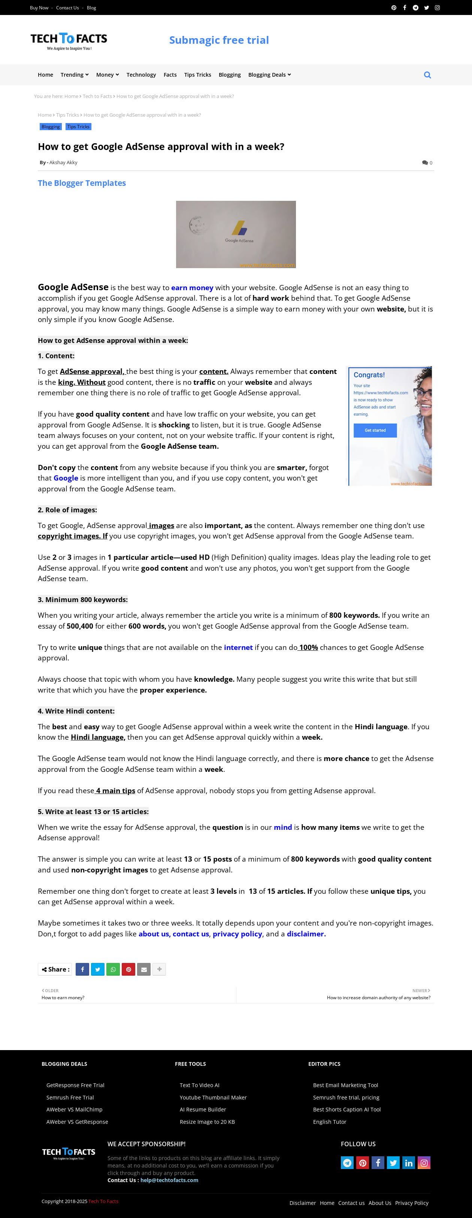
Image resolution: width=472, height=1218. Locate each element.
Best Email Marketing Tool (345, 1085)
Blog (91, 7)
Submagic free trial (219, 40)
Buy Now (39, 7)
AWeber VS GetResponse (77, 1121)
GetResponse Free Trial (75, 1085)
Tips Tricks (67, 114)
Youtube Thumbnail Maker (213, 1097)
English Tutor (330, 1121)
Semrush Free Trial (70, 1097)
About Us (380, 1202)
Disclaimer (303, 1202)
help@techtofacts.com (169, 1180)
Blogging (51, 126)
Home (71, 96)
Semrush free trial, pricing (346, 1097)
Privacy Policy (412, 1202)
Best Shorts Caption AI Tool (347, 1109)
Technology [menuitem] (141, 74)
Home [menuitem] (45, 74)
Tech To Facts (103, 1201)
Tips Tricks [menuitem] (197, 74)
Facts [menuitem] (170, 74)
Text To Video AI (200, 1085)
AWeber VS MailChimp (74, 1109)
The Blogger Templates (82, 183)
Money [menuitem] (105, 74)
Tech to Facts (97, 96)
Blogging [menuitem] (230, 74)
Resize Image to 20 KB (207, 1121)
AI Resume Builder (203, 1109)
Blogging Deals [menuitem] (267, 74)
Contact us (68, 7)
